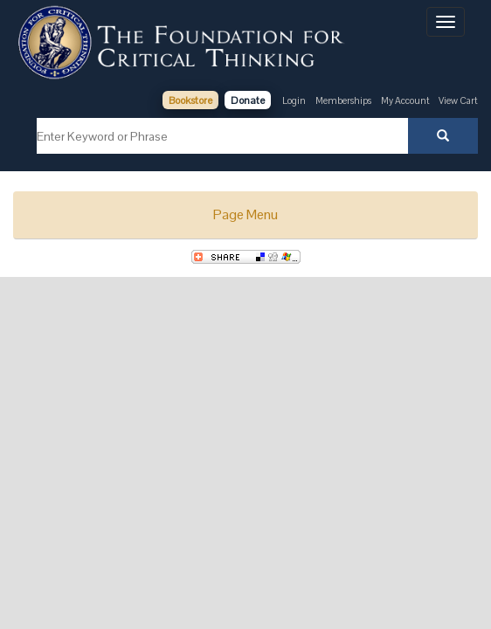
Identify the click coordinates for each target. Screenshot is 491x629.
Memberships (343, 100)
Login (294, 100)
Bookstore (190, 100)
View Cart (458, 100)
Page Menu (245, 214)
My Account (406, 100)
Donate (248, 100)
